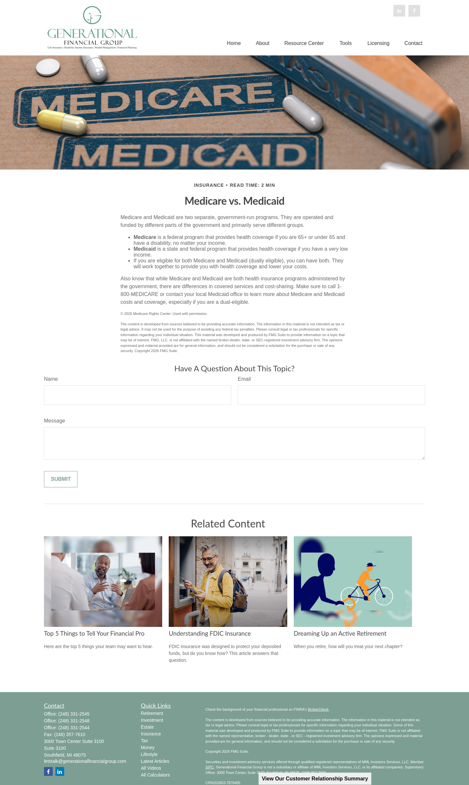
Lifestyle (149, 754)
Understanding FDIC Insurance (210, 633)
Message (54, 420)
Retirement (152, 713)
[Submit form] (61, 479)
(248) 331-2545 (74, 714)
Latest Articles (155, 761)
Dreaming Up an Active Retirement (340, 633)
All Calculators (155, 775)
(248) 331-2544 (74, 727)
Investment (152, 720)
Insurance (151, 733)
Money (148, 747)
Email (244, 379)
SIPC (210, 767)
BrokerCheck (318, 709)
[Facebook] (414, 11)
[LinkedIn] (399, 11)
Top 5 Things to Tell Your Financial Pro (94, 633)
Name (51, 379)
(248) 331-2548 (74, 720)
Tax (144, 740)
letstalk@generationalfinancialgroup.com (85, 761)
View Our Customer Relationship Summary (315, 778)
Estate (147, 727)
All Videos (151, 768)
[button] (234, 43)
